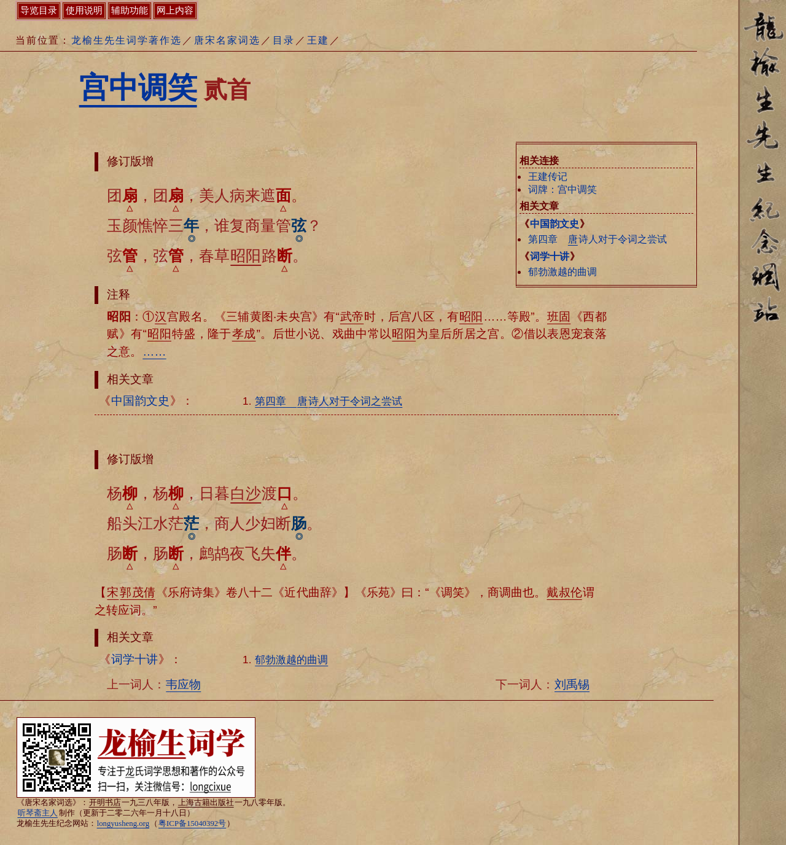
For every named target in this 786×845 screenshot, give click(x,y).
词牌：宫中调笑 (562, 189)
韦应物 (183, 684)
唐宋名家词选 (227, 40)
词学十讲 (549, 256)
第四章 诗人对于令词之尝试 (597, 239)
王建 (318, 40)
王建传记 (547, 176)
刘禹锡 (572, 684)
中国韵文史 (554, 224)
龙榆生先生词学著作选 (126, 40)
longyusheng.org (123, 823)
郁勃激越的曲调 (562, 272)
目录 (284, 40)
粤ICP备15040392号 (192, 823)
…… (154, 351)
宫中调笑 (138, 87)
